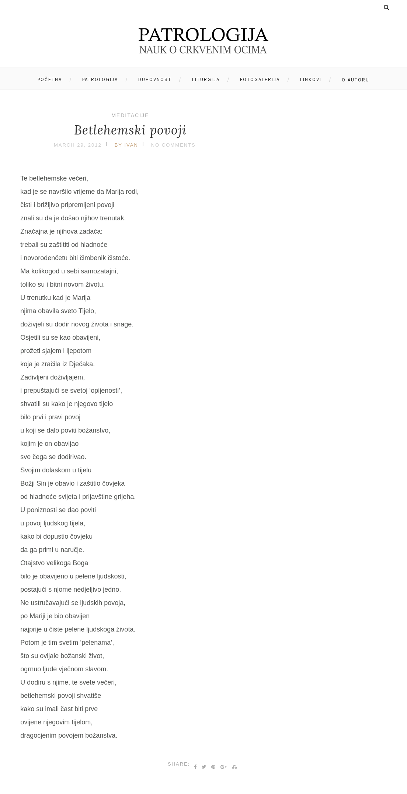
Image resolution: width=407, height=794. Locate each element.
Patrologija (100, 79)
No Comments (173, 145)
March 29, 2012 (78, 145)
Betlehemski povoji (130, 130)
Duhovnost (154, 79)
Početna (50, 79)
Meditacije (130, 115)
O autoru (355, 80)
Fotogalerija (260, 79)
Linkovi (310, 79)
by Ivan (126, 145)
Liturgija (206, 79)
